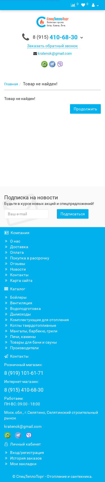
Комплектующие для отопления (36, 319)
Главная (11, 84)
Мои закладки (20, 464)
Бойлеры (15, 297)
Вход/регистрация (24, 452)
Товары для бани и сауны (30, 342)
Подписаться (72, 214)
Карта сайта (18, 280)
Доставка (16, 247)
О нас (12, 241)
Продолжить (85, 109)
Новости (15, 269)
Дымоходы (17, 314)
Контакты (16, 275)
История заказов (23, 458)
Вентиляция (18, 303)
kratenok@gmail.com (55, 53)
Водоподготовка (22, 308)
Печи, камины (20, 336)
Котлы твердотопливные (30, 325)
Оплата (14, 252)
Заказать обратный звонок (52, 46)
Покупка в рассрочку (26, 258)
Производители (21, 348)
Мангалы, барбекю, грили (30, 331)
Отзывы (14, 263)
